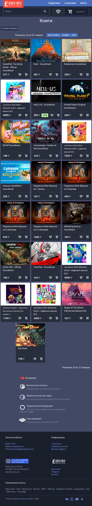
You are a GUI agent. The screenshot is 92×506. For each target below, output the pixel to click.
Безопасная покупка (37, 385)
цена (74, 35)
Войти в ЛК (10, 444)
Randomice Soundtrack (75, 64)
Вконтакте (56, 469)
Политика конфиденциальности (19, 449)
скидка (66, 35)
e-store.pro (23, 499)
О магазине (70, 3)
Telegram (55, 472)
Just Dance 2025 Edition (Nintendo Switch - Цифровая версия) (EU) (75, 148)
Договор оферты (58, 449)
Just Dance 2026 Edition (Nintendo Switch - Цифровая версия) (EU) (14, 108)
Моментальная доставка (39, 395)
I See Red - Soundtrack (44, 267)
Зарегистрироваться (14, 446)
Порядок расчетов (59, 446)
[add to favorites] (20, 74)
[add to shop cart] (26, 74)
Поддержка (54, 3)
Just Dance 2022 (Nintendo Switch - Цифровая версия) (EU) (76, 270)
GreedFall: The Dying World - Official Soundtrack (12, 67)
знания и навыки (9, 28)
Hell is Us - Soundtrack (44, 104)
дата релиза (53, 35)
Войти (83, 3)
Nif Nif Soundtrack (11, 145)
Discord (54, 474)
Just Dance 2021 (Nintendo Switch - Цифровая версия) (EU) (45, 311)
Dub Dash (22, 348)
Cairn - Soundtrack (42, 64)
